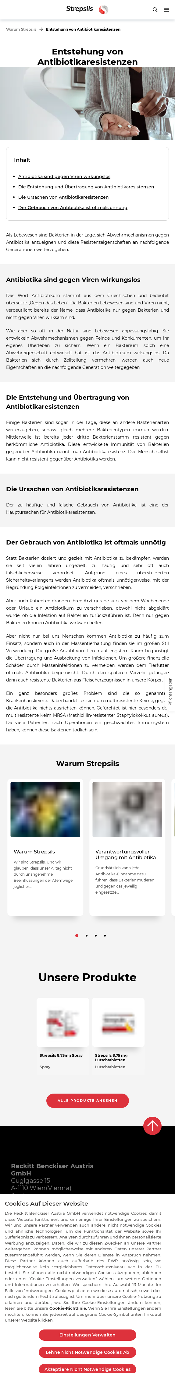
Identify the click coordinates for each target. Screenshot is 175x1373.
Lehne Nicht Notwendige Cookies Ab (87, 1357)
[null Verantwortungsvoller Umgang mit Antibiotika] (127, 847)
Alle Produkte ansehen (88, 1100)
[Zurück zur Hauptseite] (87, 10)
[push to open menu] (166, 9)
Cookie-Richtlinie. (68, 1313)
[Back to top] (152, 1126)
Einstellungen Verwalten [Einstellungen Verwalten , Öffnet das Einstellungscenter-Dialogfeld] (87, 1340)
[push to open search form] (154, 9)
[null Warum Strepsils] (46, 847)
